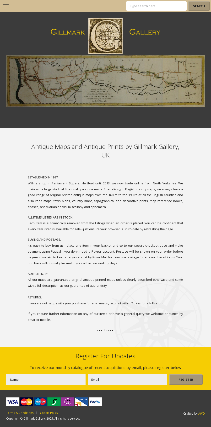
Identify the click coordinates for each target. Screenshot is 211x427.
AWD (201, 413)
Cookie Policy (49, 412)
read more (105, 330)
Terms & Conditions (20, 412)
